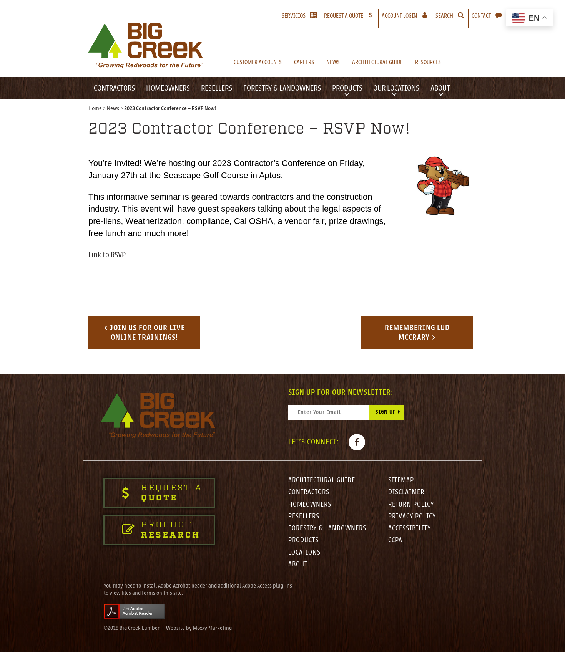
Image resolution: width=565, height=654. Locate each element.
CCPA (395, 542)
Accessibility (410, 530)
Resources (428, 62)
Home (95, 109)
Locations (304, 554)
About (440, 88)
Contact (481, 16)
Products (347, 88)
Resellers (216, 88)
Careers (304, 62)
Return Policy (411, 505)
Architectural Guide (377, 62)
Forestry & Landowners (282, 88)
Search (444, 16)
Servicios (294, 16)
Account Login (407, 16)
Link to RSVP (107, 255)
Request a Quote (343, 16)
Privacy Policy (412, 517)
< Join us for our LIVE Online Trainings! (144, 333)
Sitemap (401, 480)
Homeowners (168, 88)
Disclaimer (406, 493)
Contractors (114, 88)
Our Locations (396, 88)
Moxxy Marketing (212, 630)
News (333, 62)
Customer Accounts (258, 62)
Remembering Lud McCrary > (417, 333)
